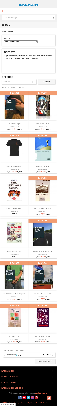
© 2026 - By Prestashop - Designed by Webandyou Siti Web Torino (26, 403)
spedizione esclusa (41, 393)
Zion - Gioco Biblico (42, 124)
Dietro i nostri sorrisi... (14, 209)
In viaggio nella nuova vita (42, 251)
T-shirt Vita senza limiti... (14, 166)
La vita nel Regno (14, 124)
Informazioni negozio (12, 388)
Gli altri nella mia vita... (14, 251)
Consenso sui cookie (7, 404)
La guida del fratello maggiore (14, 294)
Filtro (47, 82)
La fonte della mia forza (42, 336)
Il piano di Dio (14, 336)
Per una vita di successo (43, 294)
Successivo (49, 354)
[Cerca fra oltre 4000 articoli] (28, 17)
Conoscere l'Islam (42, 166)
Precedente (10, 354)
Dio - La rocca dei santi (42, 209)
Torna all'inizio (45, 361)
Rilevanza (19, 81)
